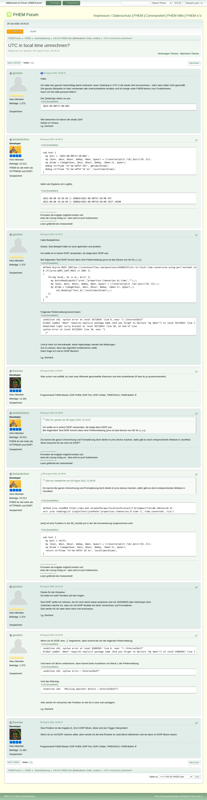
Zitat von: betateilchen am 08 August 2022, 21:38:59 (70, 481)
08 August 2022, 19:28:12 (51, 139)
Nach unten (14, 63)
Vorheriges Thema (168, 53)
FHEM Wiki (175, 15)
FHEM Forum (25, 14)
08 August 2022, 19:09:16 (54, 73)
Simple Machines (28, 796)
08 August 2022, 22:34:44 (51, 635)
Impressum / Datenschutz (112, 15)
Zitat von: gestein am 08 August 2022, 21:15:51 (68, 420)
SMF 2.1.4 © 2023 (12, 796)
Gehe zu (153, 777)
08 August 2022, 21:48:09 (54, 474)
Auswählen (52, 101)
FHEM (138, 15)
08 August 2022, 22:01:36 (51, 586)
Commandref (155, 15)
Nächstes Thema (189, 53)
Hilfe (157, 796)
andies (96, 38)
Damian (18, 370)
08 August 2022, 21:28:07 (51, 371)
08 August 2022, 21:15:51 (51, 234)
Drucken (194, 63)
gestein (18, 73)
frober (89, 38)
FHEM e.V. (194, 15)
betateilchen (21, 139)
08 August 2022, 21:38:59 (51, 413)
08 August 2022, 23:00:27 (51, 722)
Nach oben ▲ (197, 796)
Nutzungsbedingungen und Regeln (175, 796)
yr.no (137, 259)
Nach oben (13, 762)
